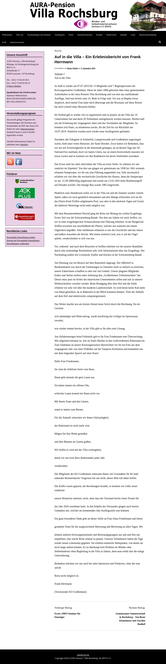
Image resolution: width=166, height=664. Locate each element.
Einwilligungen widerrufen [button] (18, 244)
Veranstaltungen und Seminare (39, 35)
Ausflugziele (60, 35)
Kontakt (99, 35)
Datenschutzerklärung (147, 35)
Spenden (123, 35)
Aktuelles (24, 144)
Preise (71, 35)
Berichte (57, 50)
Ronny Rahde (72, 68)
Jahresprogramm (27, 129)
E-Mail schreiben (14, 86)
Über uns (19, 35)
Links (133, 35)
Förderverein (111, 35)
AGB (4, 42)
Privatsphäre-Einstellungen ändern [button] (21, 237)
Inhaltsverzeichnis (17, 42)
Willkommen (7, 35)
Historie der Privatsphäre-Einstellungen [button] (23, 240)
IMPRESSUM (83, 655)
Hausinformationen (84, 35)
